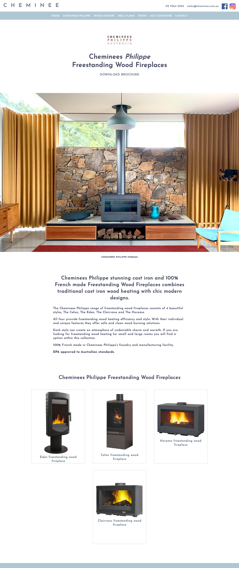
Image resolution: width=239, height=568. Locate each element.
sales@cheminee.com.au (203, 6)
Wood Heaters (104, 16)
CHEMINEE (33, 5)
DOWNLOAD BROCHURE (119, 74)
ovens (142, 16)
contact (181, 16)
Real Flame (126, 16)
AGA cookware (161, 16)
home (55, 16)
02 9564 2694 (175, 6)
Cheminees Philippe (77, 16)
